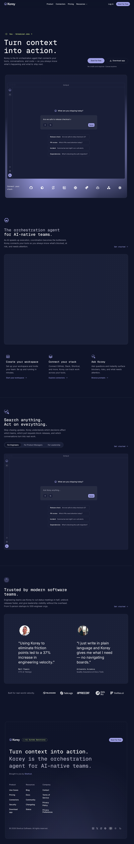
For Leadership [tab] (54, 445)
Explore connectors (58, 378)
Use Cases (13, 790)
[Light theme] (115, 828)
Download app (117, 60)
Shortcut (28, 774)
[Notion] (64, 188)
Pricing (71, 4)
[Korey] (9, 4)
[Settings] (9, 170)
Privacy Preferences (48, 811)
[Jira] (87, 188)
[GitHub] (31, 188)
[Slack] (75, 188)
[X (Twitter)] (97, 828)
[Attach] (45, 125)
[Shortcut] (53, 188)
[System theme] (111, 828)
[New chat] (9, 94)
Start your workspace (16, 378)
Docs (29, 795)
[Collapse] (9, 166)
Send (91, 125)
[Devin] (120, 188)
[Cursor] (42, 188)
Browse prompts (99, 378)
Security (12, 804)
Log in (110, 4)
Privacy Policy (49, 803)
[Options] (50, 125)
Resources (81, 4)
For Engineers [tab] (13, 445)
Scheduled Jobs (18, 34)
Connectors (60, 4)
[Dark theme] (120, 828)
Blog (28, 790)
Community (32, 800)
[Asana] (109, 188)
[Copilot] (98, 188)
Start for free (123, 4)
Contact (46, 790)
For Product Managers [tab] (33, 445)
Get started (121, 246)
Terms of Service (49, 796)
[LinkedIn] (93, 828)
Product (50, 4)
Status (30, 809)
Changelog (32, 804)
